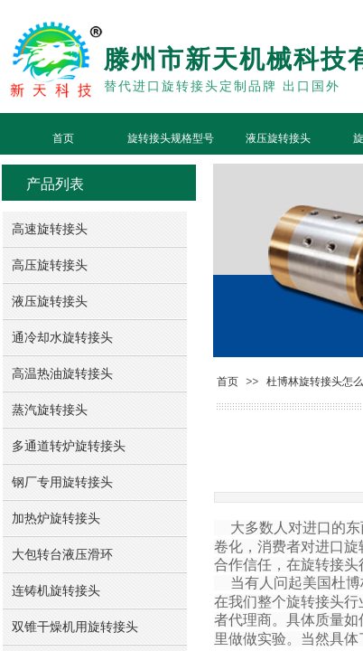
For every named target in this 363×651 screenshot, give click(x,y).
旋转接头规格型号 (170, 138)
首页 (63, 138)
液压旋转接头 (278, 138)
